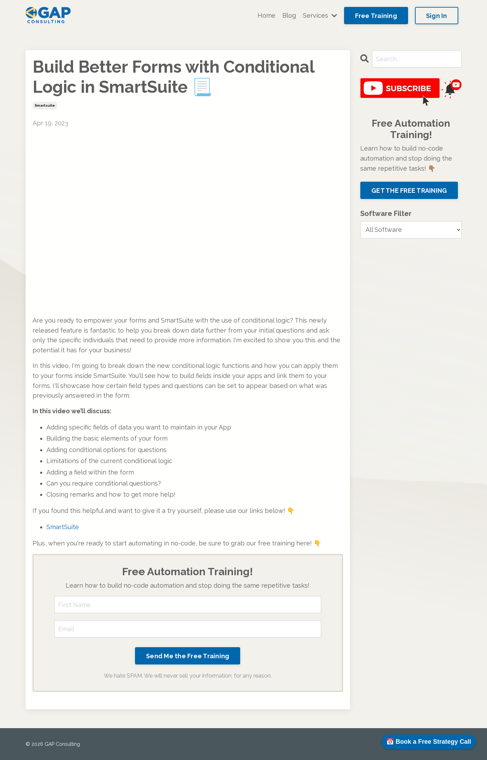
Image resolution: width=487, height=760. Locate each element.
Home (267, 15)
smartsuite (45, 105)
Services (320, 15)
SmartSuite (62, 527)
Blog (289, 15)
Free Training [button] (376, 15)
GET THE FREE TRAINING (409, 190)
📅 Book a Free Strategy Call (428, 741)
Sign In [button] (436, 15)
